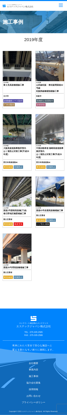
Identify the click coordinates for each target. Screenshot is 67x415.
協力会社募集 (33, 383)
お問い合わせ (33, 396)
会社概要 (33, 363)
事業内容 (33, 369)
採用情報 (33, 389)
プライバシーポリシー (33, 402)
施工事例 (33, 376)
